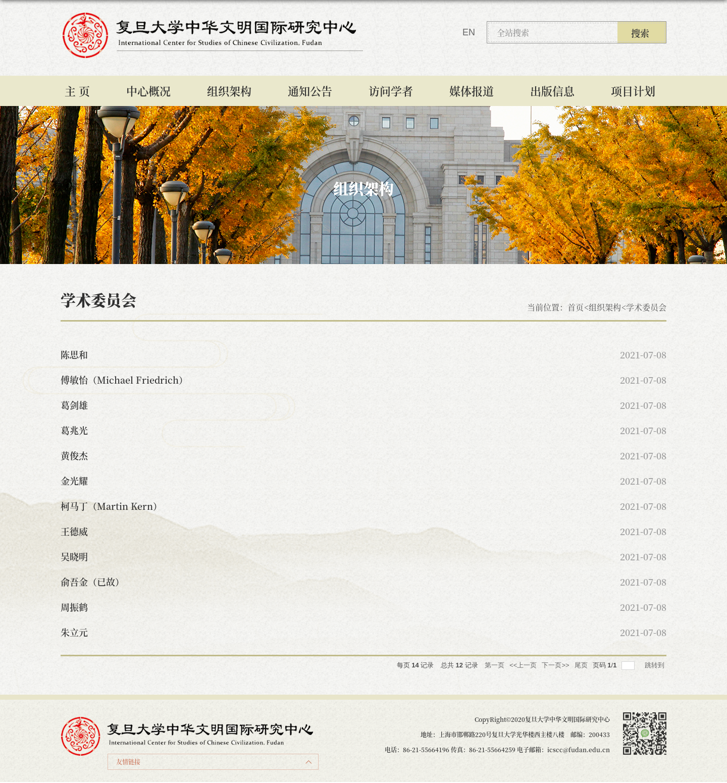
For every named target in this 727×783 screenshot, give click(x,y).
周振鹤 (74, 606)
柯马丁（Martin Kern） (111, 505)
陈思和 (74, 354)
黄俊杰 (74, 455)
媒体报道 (471, 90)
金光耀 (74, 480)
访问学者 (391, 90)
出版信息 (552, 90)
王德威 (74, 531)
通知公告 (310, 90)
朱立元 (74, 632)
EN (468, 32)
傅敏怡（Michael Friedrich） (124, 379)
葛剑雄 (74, 404)
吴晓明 (74, 556)
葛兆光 (74, 430)
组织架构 (229, 90)
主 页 (77, 90)
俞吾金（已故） (92, 581)
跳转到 (655, 665)
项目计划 (633, 90)
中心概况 (148, 90)
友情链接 (128, 761)
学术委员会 (646, 307)
